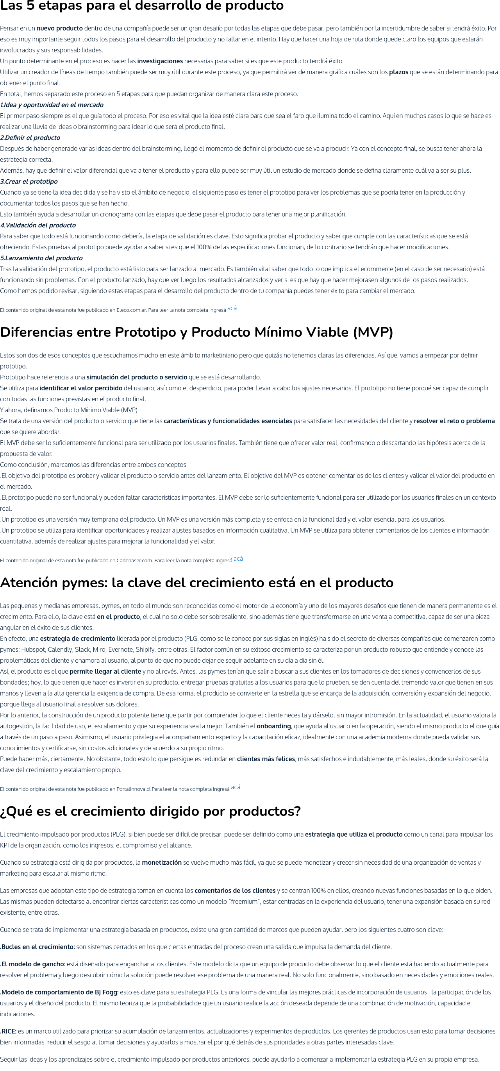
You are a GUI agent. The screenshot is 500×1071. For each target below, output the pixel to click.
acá (232, 308)
